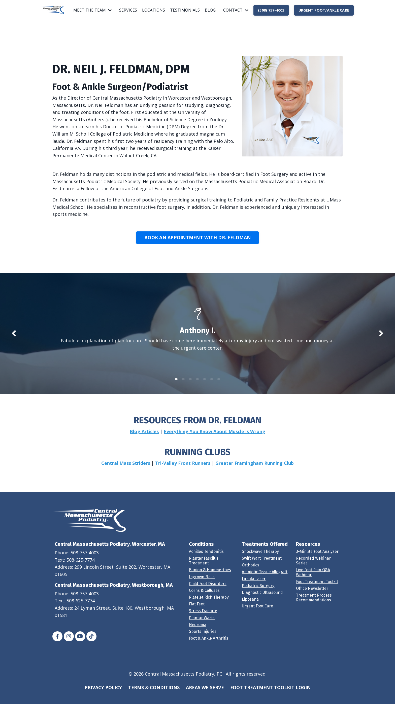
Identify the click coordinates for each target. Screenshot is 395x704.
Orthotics (250, 569)
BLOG (210, 10)
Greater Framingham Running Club (254, 467)
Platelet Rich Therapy (209, 601)
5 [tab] (204, 382)
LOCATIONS (153, 10)
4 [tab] (197, 382)
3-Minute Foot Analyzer (317, 555)
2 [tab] (183, 382)
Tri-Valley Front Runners (182, 467)
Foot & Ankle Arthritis (208, 642)
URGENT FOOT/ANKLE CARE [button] (324, 10)
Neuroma (197, 628)
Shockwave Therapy (260, 555)
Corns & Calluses (204, 594)
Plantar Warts (202, 621)
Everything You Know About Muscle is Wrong (214, 435)
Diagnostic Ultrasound (262, 596)
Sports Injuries (202, 635)
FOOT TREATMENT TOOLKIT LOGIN (270, 691)
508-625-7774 (81, 564)
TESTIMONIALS (185, 10)
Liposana (250, 603)
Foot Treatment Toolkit (317, 585)
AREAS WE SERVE (205, 691)
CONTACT (235, 10)
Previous (13, 335)
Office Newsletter (312, 592)
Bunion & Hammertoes (210, 573)
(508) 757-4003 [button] (271, 10)
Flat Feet (197, 608)
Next (381, 335)
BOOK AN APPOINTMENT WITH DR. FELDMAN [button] (197, 238)
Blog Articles (144, 435)
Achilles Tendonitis (206, 555)
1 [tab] (176, 382)
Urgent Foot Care (257, 610)
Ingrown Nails (202, 580)
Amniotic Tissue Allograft (264, 575)
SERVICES (128, 10)
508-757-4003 (85, 556)
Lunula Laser (254, 582)
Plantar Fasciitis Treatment (203, 564)
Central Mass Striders (125, 467)
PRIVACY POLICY (103, 691)
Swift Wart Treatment (262, 562)
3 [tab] (190, 382)
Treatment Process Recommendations (314, 601)
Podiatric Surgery (258, 589)
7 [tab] (218, 382)
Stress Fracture (203, 614)
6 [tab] (211, 382)
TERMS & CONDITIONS (154, 691)
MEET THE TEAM (92, 10)
